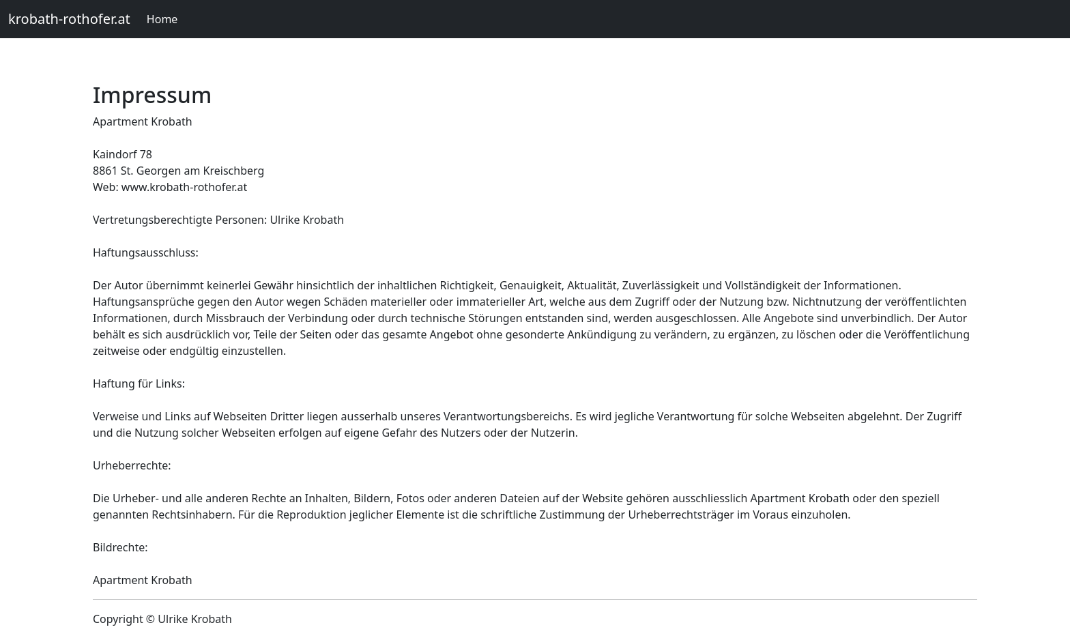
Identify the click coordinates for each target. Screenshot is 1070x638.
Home (162, 19)
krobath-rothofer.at (69, 19)
